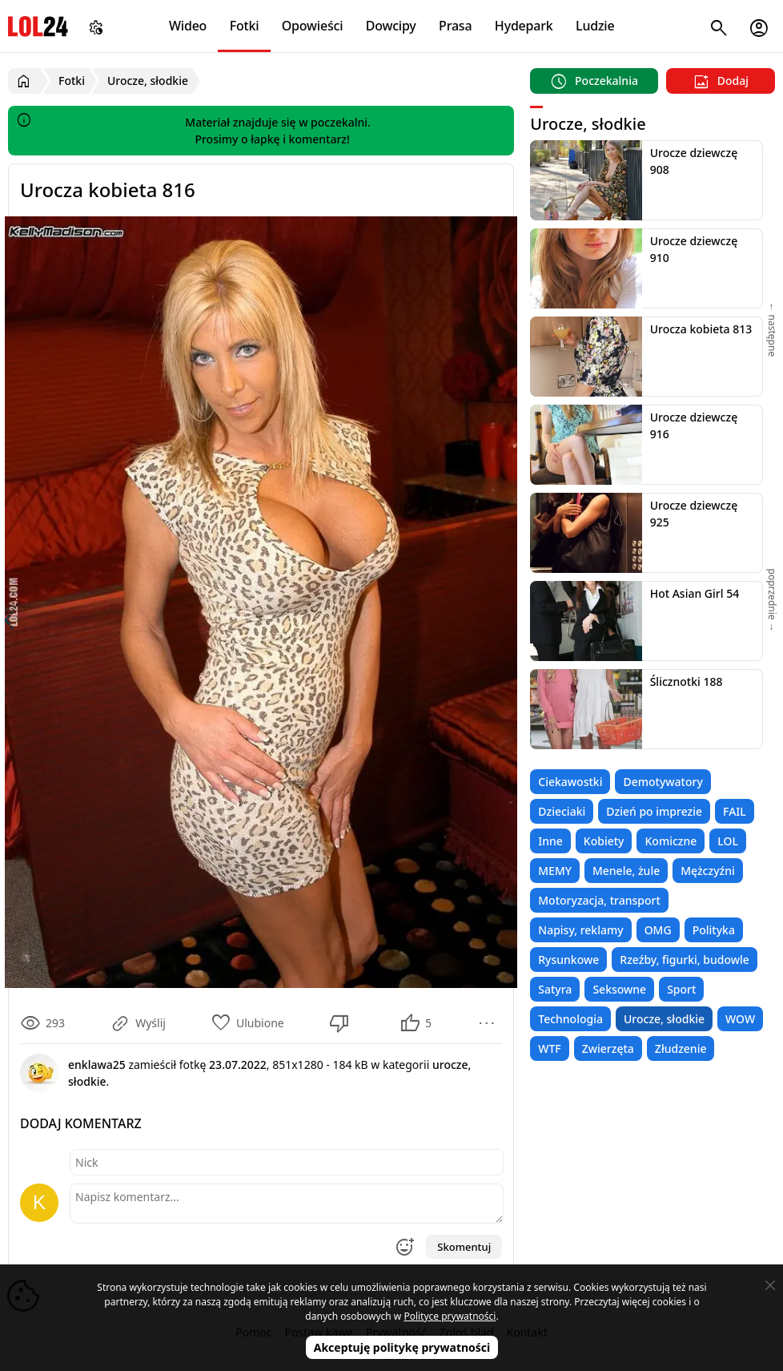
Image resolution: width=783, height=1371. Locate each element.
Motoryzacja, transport (599, 900)
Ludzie (595, 25)
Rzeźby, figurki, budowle (684, 959)
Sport (681, 989)
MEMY (555, 870)
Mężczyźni (708, 870)
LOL (727, 841)
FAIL (734, 811)
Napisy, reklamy (580, 930)
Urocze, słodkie (664, 1018)
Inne (550, 841)
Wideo (188, 25)
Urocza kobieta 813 (701, 329)
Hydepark (524, 25)
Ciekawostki (570, 781)
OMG (658, 930)
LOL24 (38, 26)
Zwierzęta (608, 1048)
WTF (549, 1048)
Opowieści (312, 25)
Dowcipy (391, 25)
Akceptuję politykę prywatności (402, 1347)
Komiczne (670, 841)
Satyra (555, 989)
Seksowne (619, 989)
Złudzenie (681, 1048)
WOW (740, 1018)
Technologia (570, 1018)
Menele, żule (626, 870)
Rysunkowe (568, 959)
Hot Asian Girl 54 (695, 593)
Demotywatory (662, 781)
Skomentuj (464, 1247)
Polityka (714, 930)
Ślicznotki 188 (686, 681)
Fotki (244, 25)
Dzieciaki (561, 811)
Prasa (455, 25)
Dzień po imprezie (654, 811)
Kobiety (604, 841)
